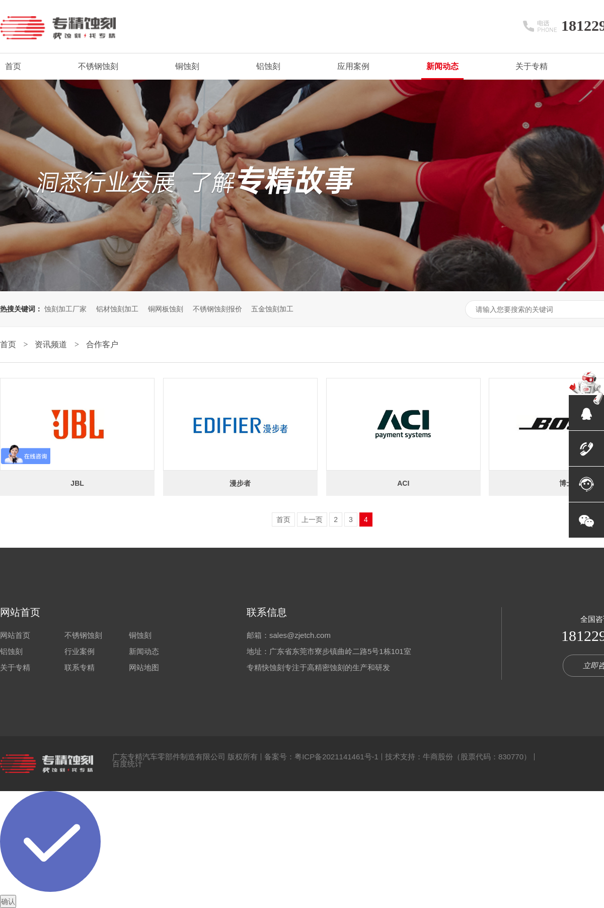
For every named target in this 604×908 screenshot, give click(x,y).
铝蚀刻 (268, 66)
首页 (13, 66)
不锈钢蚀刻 (98, 66)
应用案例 (353, 66)
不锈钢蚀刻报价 (217, 309)
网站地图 (144, 667)
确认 (8, 901)
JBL (77, 483)
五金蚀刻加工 (272, 309)
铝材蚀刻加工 (117, 309)
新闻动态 (442, 66)
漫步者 (240, 483)
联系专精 (79, 667)
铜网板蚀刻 (165, 309)
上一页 (312, 519)
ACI (403, 483)
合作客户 (102, 344)
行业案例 (79, 651)
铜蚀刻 (187, 66)
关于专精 (531, 66)
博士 (566, 483)
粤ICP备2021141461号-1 (336, 756)
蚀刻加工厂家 (65, 309)
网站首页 (20, 612)
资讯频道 (52, 344)
